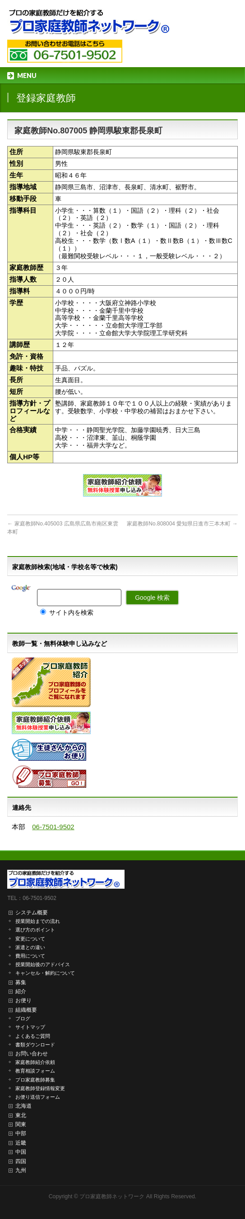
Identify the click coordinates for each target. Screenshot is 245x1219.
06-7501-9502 (53, 827)
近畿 (20, 1143)
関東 (20, 1124)
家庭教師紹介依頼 (35, 1062)
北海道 (23, 1106)
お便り (23, 1000)
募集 (20, 982)
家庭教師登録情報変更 (40, 1088)
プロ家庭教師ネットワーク (111, 1196)
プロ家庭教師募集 (35, 1079)
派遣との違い (30, 947)
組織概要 (26, 1010)
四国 (20, 1161)
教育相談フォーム (35, 1070)
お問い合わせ (31, 1053)
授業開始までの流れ (37, 921)
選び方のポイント (35, 929)
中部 (20, 1133)
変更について (30, 938)
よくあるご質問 (32, 1036)
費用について (30, 956)
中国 (20, 1152)
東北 (20, 1115)
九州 (20, 1170)
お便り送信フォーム (37, 1097)
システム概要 (31, 912)
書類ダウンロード (35, 1044)
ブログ (22, 1018)
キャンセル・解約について (45, 973)
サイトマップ (30, 1027)
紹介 (20, 991)
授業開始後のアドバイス (42, 964)
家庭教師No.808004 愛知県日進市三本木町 (182, 523)
